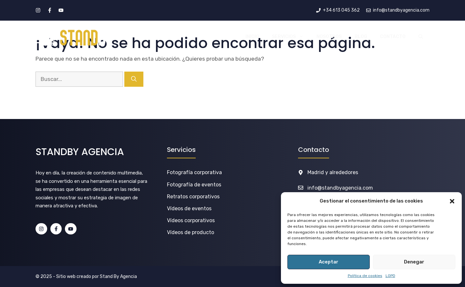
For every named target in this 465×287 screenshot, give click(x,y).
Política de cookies (365, 275)
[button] (452, 201)
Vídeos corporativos (191, 220)
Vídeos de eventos (189, 208)
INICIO (252, 36)
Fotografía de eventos (194, 185)
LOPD (390, 275)
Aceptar (328, 262)
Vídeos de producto (190, 232)
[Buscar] (133, 79)
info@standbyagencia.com (340, 188)
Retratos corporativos (193, 196)
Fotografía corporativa (194, 172)
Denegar (414, 262)
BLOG (361, 36)
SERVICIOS (291, 37)
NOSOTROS (329, 36)
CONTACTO (393, 36)
